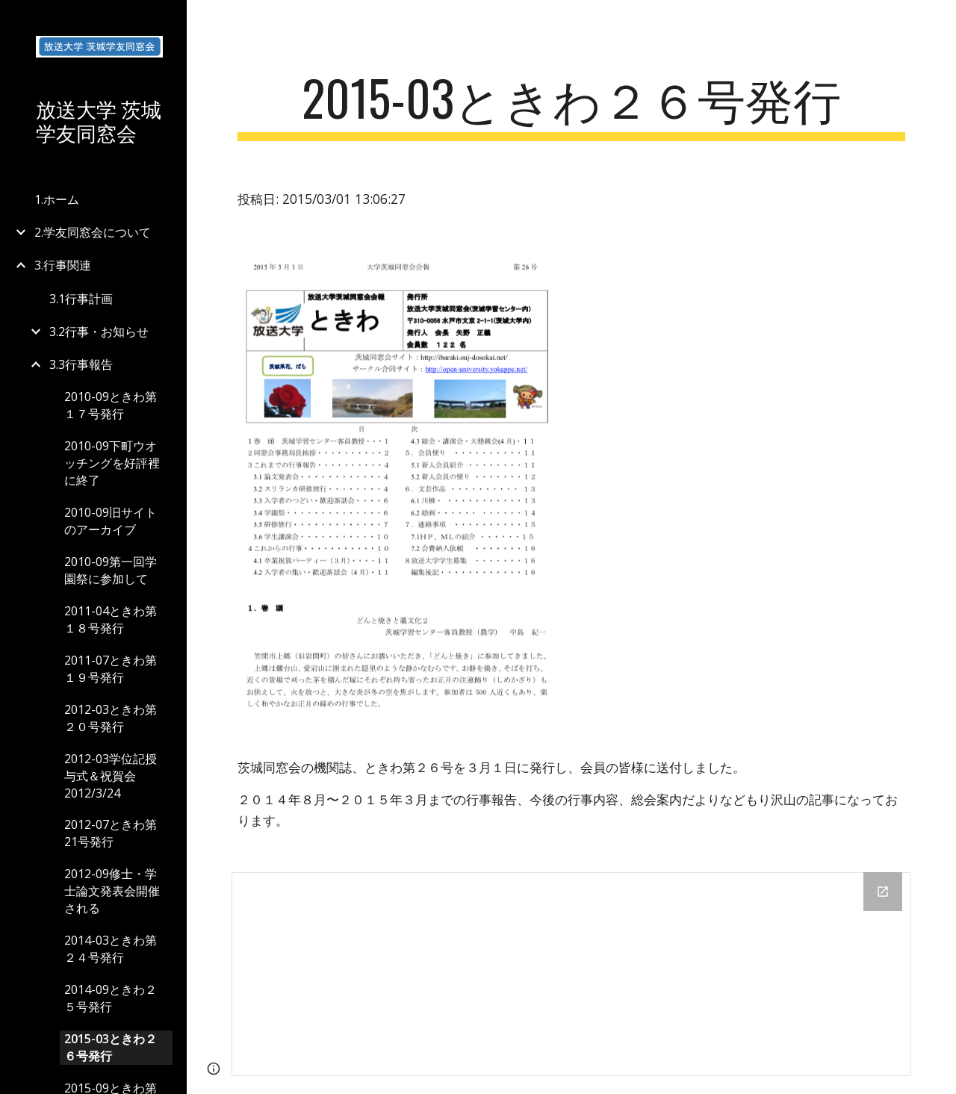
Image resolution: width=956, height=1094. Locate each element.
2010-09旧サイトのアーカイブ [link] (110, 521)
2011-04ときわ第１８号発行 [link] (110, 619)
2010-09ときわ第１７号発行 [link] (110, 405)
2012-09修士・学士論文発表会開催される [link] (112, 890)
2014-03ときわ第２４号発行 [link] (110, 949)
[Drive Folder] (572, 973)
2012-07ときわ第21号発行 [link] (110, 833)
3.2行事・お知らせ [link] (99, 331)
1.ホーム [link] (56, 199)
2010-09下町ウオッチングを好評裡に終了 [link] (112, 463)
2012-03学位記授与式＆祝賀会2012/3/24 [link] (110, 775)
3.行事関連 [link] (62, 265)
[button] (938, 21)
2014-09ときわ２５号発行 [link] (110, 998)
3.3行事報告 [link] (81, 364)
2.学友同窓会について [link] (92, 232)
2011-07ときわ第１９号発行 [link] (110, 669)
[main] (572, 105)
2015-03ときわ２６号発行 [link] (110, 1047)
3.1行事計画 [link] (81, 298)
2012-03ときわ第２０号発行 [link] (110, 718)
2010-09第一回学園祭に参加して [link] (110, 570)
